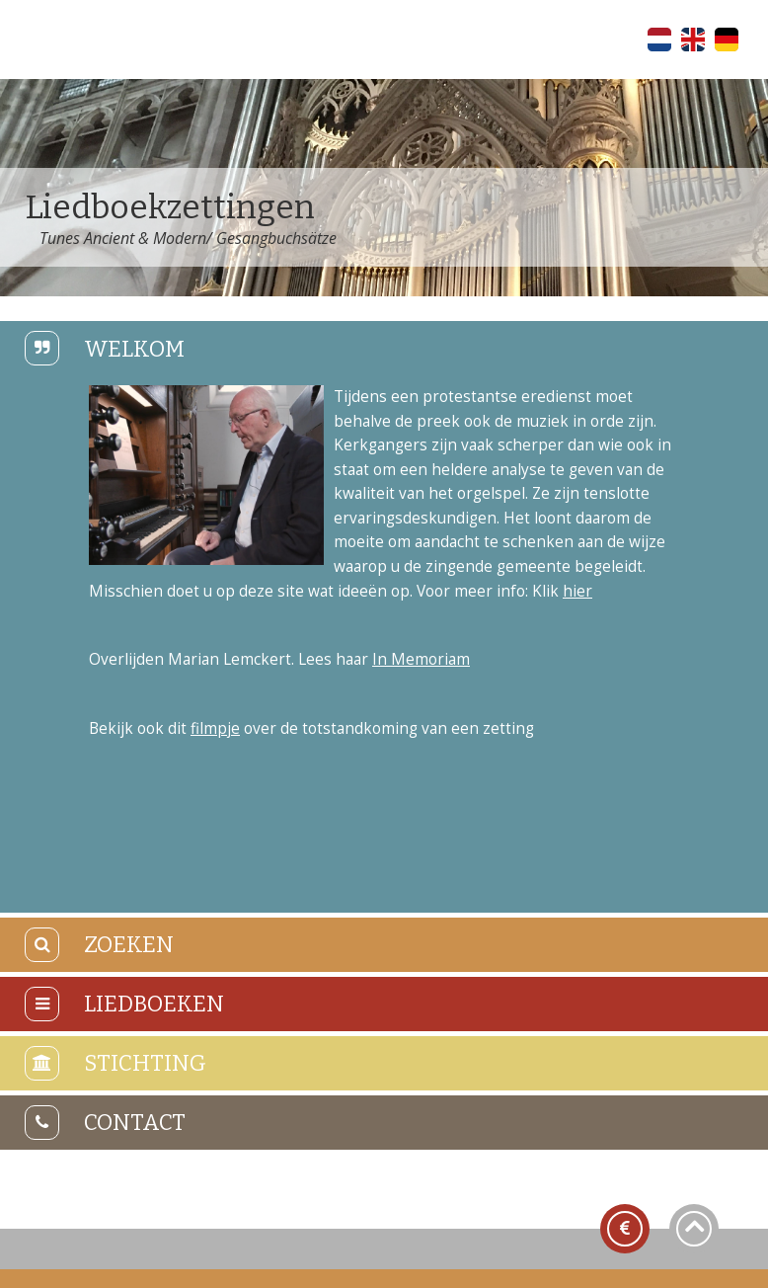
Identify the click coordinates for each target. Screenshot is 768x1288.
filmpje (215, 728)
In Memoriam (421, 659)
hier (577, 591)
